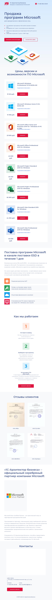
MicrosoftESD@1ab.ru (25, 584)
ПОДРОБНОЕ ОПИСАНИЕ (23, 88)
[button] (13, 39)
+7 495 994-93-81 (42, 3)
